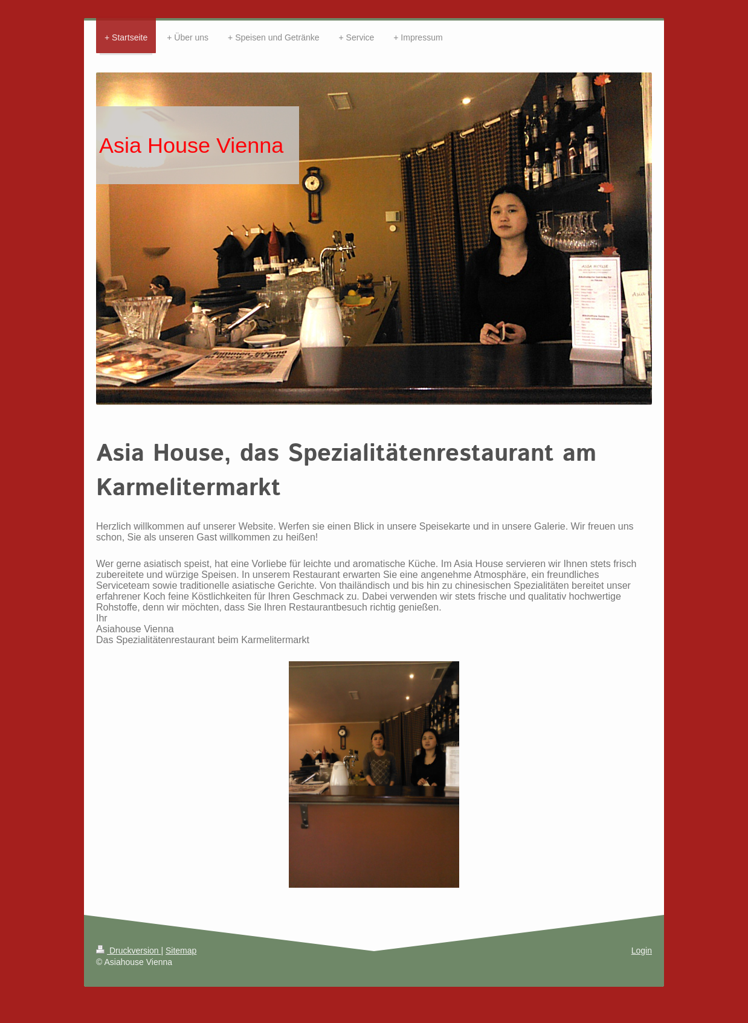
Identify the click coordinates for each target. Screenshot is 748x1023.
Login (641, 950)
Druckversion (128, 950)
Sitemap (181, 950)
